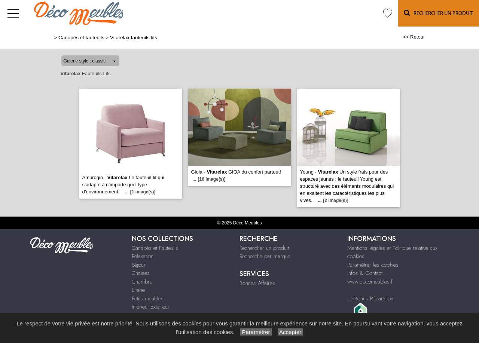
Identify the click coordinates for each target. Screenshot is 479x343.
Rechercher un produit (264, 248)
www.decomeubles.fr (370, 282)
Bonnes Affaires (257, 283)
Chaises (141, 273)
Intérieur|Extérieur (151, 307)
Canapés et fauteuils (81, 37)
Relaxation (142, 256)
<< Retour (414, 37)
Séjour (139, 265)
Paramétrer (255, 332)
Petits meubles (148, 298)
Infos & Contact (364, 273)
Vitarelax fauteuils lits (133, 37)
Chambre (142, 282)
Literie (138, 290)
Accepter (290, 332)
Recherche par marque (265, 256)
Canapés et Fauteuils (155, 248)
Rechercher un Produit (438, 12)
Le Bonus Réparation (370, 298)
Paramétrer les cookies (373, 265)
